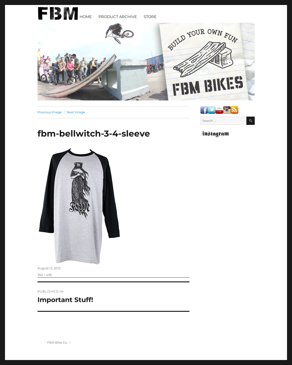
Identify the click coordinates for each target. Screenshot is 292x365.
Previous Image (50, 112)
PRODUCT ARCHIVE (118, 16)
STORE (150, 16)
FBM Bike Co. (57, 342)
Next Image (76, 112)
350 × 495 (45, 275)
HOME (86, 16)
